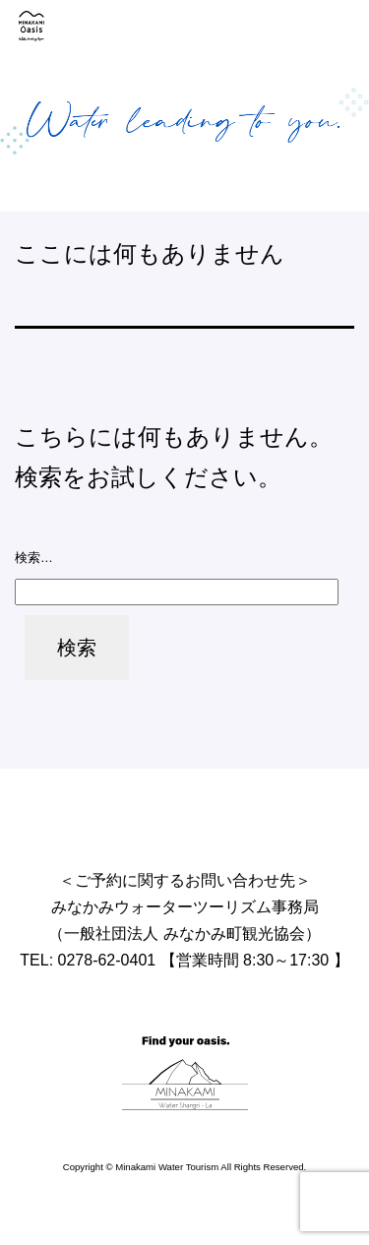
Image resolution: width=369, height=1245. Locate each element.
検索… (34, 557)
